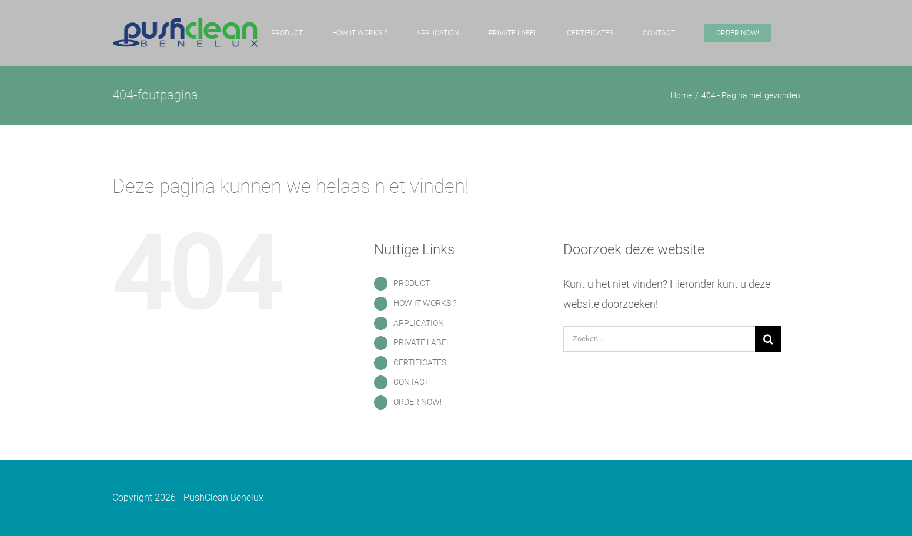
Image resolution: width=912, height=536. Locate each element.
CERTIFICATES (419, 362)
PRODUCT (411, 283)
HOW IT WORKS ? (424, 303)
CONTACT (411, 382)
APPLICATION (418, 323)
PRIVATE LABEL (421, 342)
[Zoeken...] (659, 339)
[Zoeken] (768, 339)
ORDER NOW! (417, 402)
